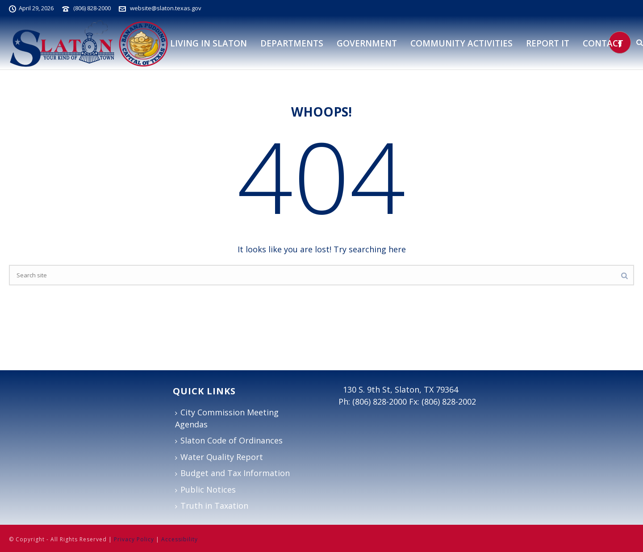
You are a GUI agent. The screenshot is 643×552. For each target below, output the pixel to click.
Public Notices (205, 489)
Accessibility (179, 539)
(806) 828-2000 (92, 8)
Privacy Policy (134, 539)
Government (367, 43)
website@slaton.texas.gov (165, 8)
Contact (603, 43)
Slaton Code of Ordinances (229, 440)
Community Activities (461, 43)
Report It (547, 43)
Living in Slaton (208, 43)
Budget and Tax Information (232, 473)
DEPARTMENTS (291, 43)
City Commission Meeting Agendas (227, 418)
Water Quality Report (219, 457)
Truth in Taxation (211, 505)
